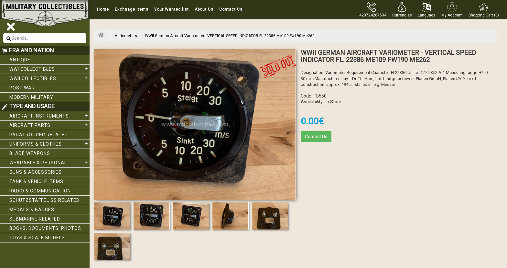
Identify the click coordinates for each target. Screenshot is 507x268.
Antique (19, 59)
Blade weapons (29, 153)
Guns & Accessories (35, 172)
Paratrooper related (38, 134)
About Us (204, 9)
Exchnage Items (131, 9)
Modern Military (31, 97)
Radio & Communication (40, 190)
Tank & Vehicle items (36, 181)
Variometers (126, 36)
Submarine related (34, 219)
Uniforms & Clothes (49, 144)
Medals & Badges (31, 209)
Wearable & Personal (49, 162)
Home (103, 9)
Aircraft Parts (49, 125)
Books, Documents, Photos (45, 228)
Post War (22, 87)
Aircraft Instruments (49, 116)
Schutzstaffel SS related (44, 200)
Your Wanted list (171, 9)
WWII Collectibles (49, 78)
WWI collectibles (49, 69)
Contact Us (231, 9)
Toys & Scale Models (37, 237)
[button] (402, 9)
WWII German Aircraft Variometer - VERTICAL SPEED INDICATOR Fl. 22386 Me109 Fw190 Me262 (230, 36)
